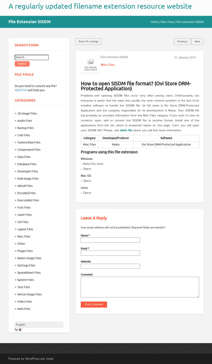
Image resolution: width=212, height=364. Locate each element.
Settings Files (26, 265)
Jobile (50, 358)
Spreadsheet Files (29, 272)
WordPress (32, 358)
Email (85, 248)
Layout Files (25, 229)
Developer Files (27, 171)
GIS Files (22, 222)
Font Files (23, 207)
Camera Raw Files (28, 142)
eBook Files (25, 186)
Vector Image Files (29, 294)
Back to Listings (88, 41)
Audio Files (24, 121)
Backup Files (25, 128)
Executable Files (28, 200)
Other (21, 244)
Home (155, 22)
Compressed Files (28, 150)
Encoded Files (26, 193)
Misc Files (167, 22)
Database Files (26, 164)
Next (197, 41)
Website (86, 261)
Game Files (24, 215)
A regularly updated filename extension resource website (100, 6)
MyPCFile (21, 90)
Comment (87, 274)
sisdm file (126, 130)
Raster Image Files (29, 258)
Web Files (23, 309)
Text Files (23, 287)
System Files (25, 280)
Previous (182, 41)
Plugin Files (25, 251)
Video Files (24, 301)
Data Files (23, 157)
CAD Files (23, 135)
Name (85, 235)
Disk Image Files (28, 178)
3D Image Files (27, 113)
